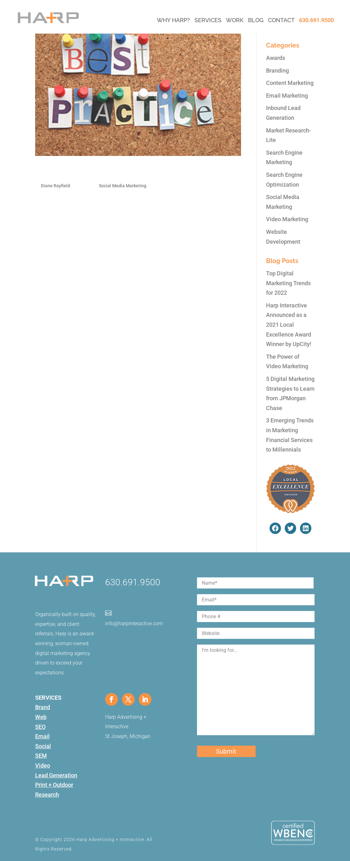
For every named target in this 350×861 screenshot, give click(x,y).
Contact (281, 20)
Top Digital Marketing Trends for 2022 (288, 283)
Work (235, 20)
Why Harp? (173, 20)
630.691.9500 (316, 20)
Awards (275, 58)
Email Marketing (287, 95)
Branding (277, 70)
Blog (256, 20)
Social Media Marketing (122, 185)
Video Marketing (287, 219)
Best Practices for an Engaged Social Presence (124, 171)
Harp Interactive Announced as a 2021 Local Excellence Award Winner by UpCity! (288, 324)
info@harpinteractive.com (134, 623)
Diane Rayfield (55, 185)
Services (207, 20)
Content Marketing (290, 83)
